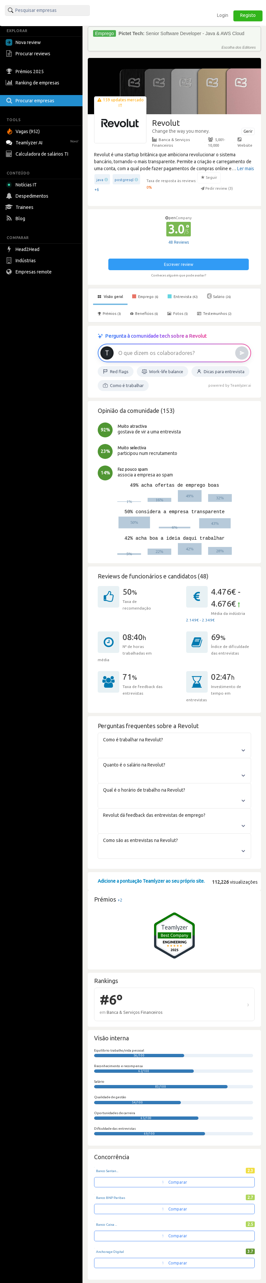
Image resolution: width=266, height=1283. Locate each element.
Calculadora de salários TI (37, 154)
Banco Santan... (107, 1171)
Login (222, 15)
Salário (219, 296)
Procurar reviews (28, 53)
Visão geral (110, 297)
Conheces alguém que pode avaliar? (178, 275)
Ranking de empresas (33, 82)
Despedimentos (27, 196)
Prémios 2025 (25, 71)
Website (245, 142)
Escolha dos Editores (239, 47)
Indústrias (21, 260)
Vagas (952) (23, 131)
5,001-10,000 (216, 142)
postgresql (124, 180)
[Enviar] (241, 353)
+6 (96, 189)
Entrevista (183, 296)
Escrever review (178, 264)
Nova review (23, 42)
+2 (120, 900)
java (99, 180)
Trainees (20, 207)
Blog (16, 218)
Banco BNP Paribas (110, 1198)
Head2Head (23, 249)
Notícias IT (22, 184)
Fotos (177, 314)
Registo (248, 15)
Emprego (145, 296)
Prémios (109, 314)
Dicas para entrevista (220, 371)
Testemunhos (214, 314)
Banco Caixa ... (106, 1224)
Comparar (174, 1182)
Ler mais (245, 168)
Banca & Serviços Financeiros (171, 142)
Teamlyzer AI (43, 142)
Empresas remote (29, 271)
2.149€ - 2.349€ (200, 620)
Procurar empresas (30, 100)
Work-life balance (162, 371)
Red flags (116, 371)
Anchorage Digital (110, 1252)
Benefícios (144, 314)
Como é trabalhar (123, 385)
